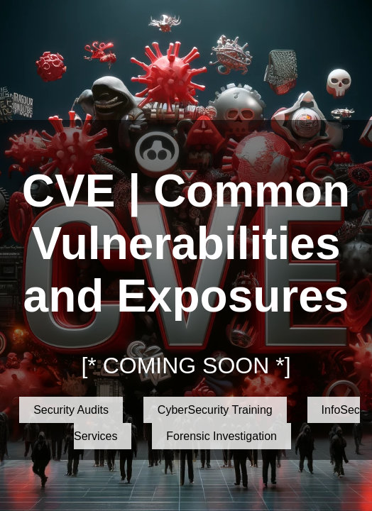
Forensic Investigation (221, 436)
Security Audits (71, 410)
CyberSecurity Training (215, 410)
